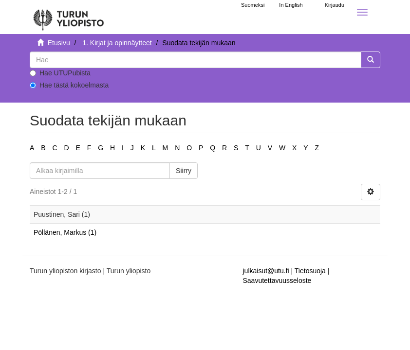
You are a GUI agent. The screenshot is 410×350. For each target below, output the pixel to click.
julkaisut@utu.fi (266, 271)
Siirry (183, 171)
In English (290, 5)
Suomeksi (252, 5)
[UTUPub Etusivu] (68, 17)
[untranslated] (195, 60)
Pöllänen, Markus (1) (65, 232)
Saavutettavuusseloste (277, 280)
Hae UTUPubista (60, 73)
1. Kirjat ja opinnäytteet (116, 43)
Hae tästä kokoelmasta (69, 85)
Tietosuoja (310, 271)
